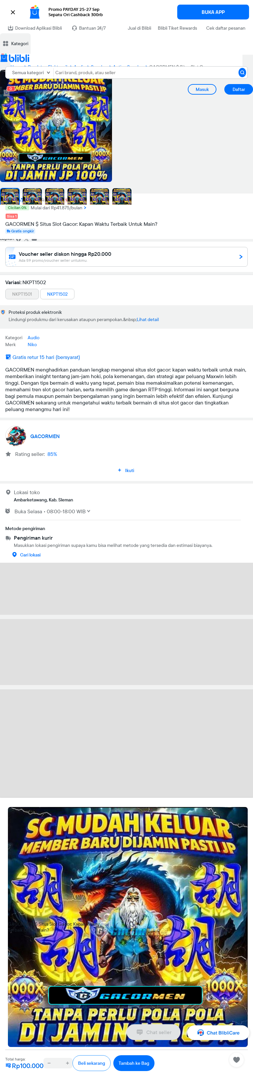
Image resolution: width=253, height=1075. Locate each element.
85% (52, 454)
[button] (126, 12)
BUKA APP (213, 12)
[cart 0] (6, 93)
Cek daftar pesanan (225, 28)
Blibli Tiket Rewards (177, 28)
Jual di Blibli (139, 28)
